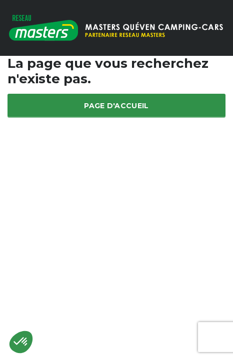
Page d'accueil (116, 105)
